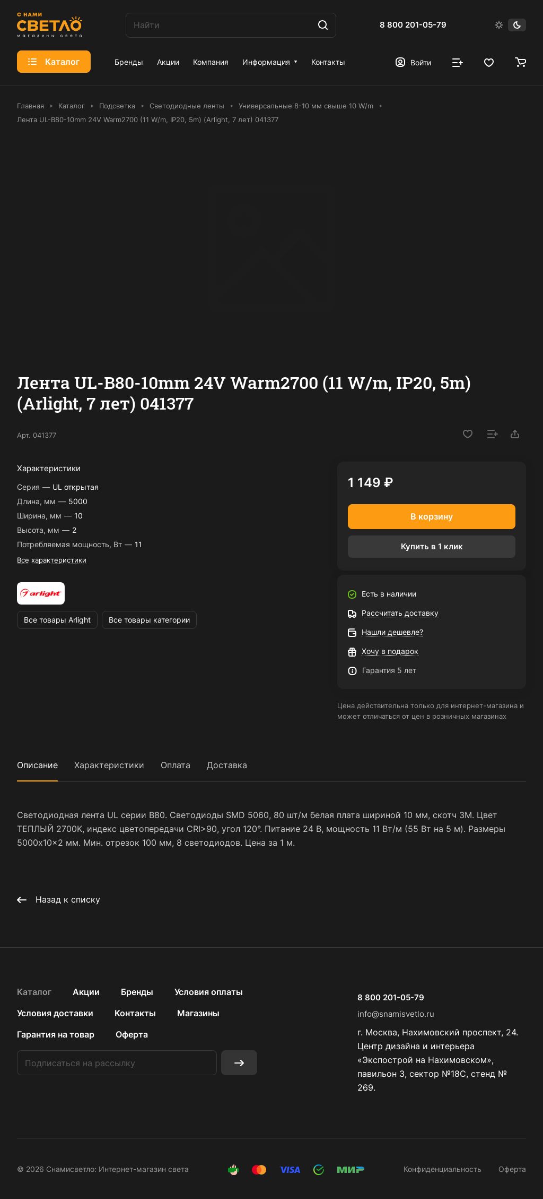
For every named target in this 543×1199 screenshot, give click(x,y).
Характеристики (109, 765)
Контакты (135, 1013)
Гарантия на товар (55, 1034)
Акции (86, 992)
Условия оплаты (208, 992)
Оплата (175, 765)
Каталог (34, 992)
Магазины (198, 1013)
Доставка (227, 765)
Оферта (132, 1034)
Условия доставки (55, 1013)
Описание (37, 765)
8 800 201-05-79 (413, 25)
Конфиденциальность (442, 1169)
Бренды (137, 992)
